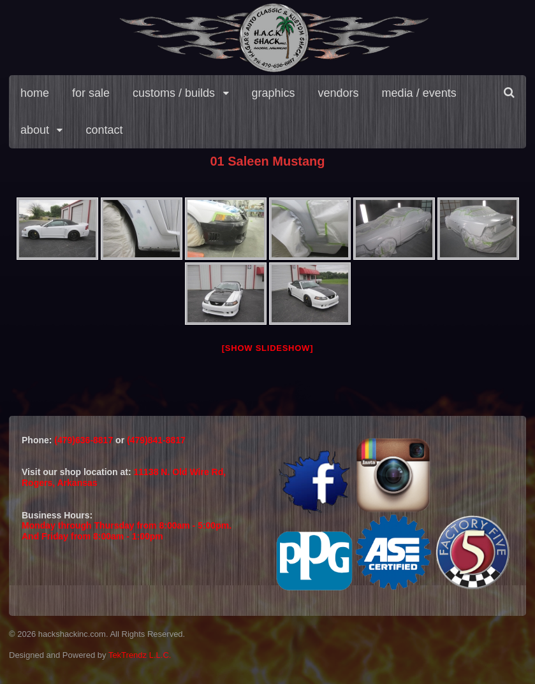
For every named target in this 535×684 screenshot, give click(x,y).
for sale (91, 93)
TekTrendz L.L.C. (140, 655)
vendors (338, 93)
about (34, 130)
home (34, 93)
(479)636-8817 (84, 440)
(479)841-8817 (156, 440)
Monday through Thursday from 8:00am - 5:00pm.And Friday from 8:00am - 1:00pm (126, 530)
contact (103, 130)
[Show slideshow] (267, 348)
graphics (273, 93)
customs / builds (174, 93)
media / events (419, 93)
